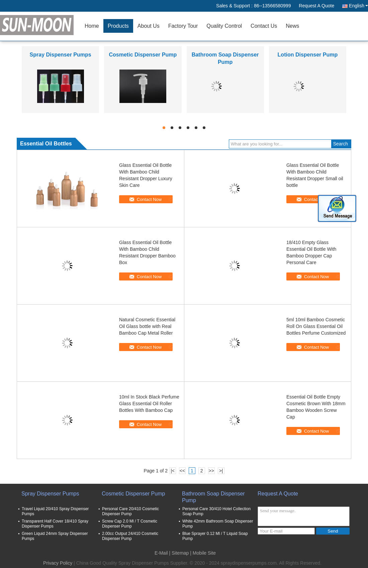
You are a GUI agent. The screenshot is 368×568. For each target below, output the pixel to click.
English (358, 5)
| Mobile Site (203, 553)
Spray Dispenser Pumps (60, 55)
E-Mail (161, 553)
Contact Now (149, 199)
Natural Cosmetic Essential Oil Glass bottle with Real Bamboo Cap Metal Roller (147, 326)
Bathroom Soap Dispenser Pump (213, 497)
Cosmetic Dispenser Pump (143, 55)
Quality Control (224, 26)
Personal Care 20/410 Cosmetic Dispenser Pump (130, 511)
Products (118, 26)
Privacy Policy (57, 563)
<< (182, 470)
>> (211, 470)
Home (92, 26)
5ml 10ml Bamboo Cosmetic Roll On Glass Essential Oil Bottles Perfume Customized (316, 326)
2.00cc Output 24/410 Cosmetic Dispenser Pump (130, 536)
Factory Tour (183, 26)
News (292, 26)
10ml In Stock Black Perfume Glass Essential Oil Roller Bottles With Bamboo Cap (149, 403)
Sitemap (180, 553)
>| (221, 470)
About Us (148, 26)
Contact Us (264, 26)
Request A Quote (316, 5)
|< (173, 470)
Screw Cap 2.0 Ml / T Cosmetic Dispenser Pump (129, 524)
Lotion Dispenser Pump (308, 55)
